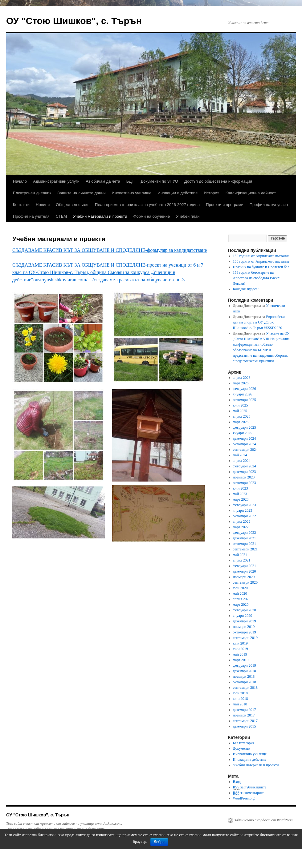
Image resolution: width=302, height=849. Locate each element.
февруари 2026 (244, 389)
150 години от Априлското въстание (261, 256)
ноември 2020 (244, 577)
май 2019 (240, 654)
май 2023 (240, 494)
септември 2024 (245, 449)
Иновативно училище (132, 193)
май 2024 (240, 455)
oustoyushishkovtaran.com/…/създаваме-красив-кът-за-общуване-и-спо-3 (109, 279)
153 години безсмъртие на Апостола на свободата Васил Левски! (256, 278)
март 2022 (241, 527)
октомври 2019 (244, 632)
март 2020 (241, 604)
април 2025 (242, 416)
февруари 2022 (244, 532)
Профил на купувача (269, 204)
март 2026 (241, 383)
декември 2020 (244, 571)
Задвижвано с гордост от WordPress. (263, 820)
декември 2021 (244, 538)
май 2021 (240, 555)
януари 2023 (242, 510)
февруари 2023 (244, 505)
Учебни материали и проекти (100, 216)
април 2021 (242, 560)
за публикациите (250, 787)
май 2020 (240, 593)
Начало (20, 181)
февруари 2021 (244, 566)
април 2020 (242, 599)
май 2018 (240, 704)
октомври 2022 (244, 516)
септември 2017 (245, 721)
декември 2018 (244, 671)
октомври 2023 (244, 483)
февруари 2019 (244, 665)
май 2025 (240, 411)
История (211, 193)
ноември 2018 (244, 676)
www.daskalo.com (108, 823)
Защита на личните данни (81, 193)
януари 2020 (242, 615)
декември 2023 (244, 472)
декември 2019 (244, 621)
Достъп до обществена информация (218, 181)
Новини (43, 204)
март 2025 (241, 422)
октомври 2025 (244, 400)
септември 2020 (245, 582)
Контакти (21, 204)
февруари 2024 (244, 466)
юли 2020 (240, 588)
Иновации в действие (178, 193)
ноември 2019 (244, 627)
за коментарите (248, 793)
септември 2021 (245, 549)
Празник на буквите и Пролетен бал (261, 267)
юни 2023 (240, 488)
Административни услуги (56, 181)
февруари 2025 (244, 427)
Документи (242, 748)
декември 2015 (244, 726)
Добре (159, 842)
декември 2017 (244, 710)
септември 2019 (245, 638)
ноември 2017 (244, 715)
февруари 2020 (244, 610)
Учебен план (187, 216)
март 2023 (241, 499)
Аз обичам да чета (103, 181)
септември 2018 (245, 687)
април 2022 (242, 521)
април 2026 (242, 377)
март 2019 (241, 660)
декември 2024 (244, 438)
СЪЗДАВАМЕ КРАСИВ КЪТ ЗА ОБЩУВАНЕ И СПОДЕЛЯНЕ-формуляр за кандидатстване (109, 250)
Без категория (244, 743)
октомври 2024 (244, 444)
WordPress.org (244, 798)
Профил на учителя (31, 216)
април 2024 (242, 460)
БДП (130, 181)
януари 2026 (242, 394)
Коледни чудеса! (246, 289)
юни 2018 (240, 698)
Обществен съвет (72, 204)
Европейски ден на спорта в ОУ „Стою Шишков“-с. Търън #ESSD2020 (259, 322)
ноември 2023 (244, 477)
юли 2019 (240, 643)
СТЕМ (61, 216)
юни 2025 (240, 405)
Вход (237, 782)
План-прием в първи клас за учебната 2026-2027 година (147, 204)
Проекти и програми (224, 204)
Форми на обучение (151, 216)
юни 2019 (240, 649)
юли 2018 (240, 693)
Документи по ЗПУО (159, 181)
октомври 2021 (244, 544)
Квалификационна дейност (251, 193)
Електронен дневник (32, 193)
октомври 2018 (244, 682)
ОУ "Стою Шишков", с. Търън (74, 21)
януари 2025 (242, 433)
